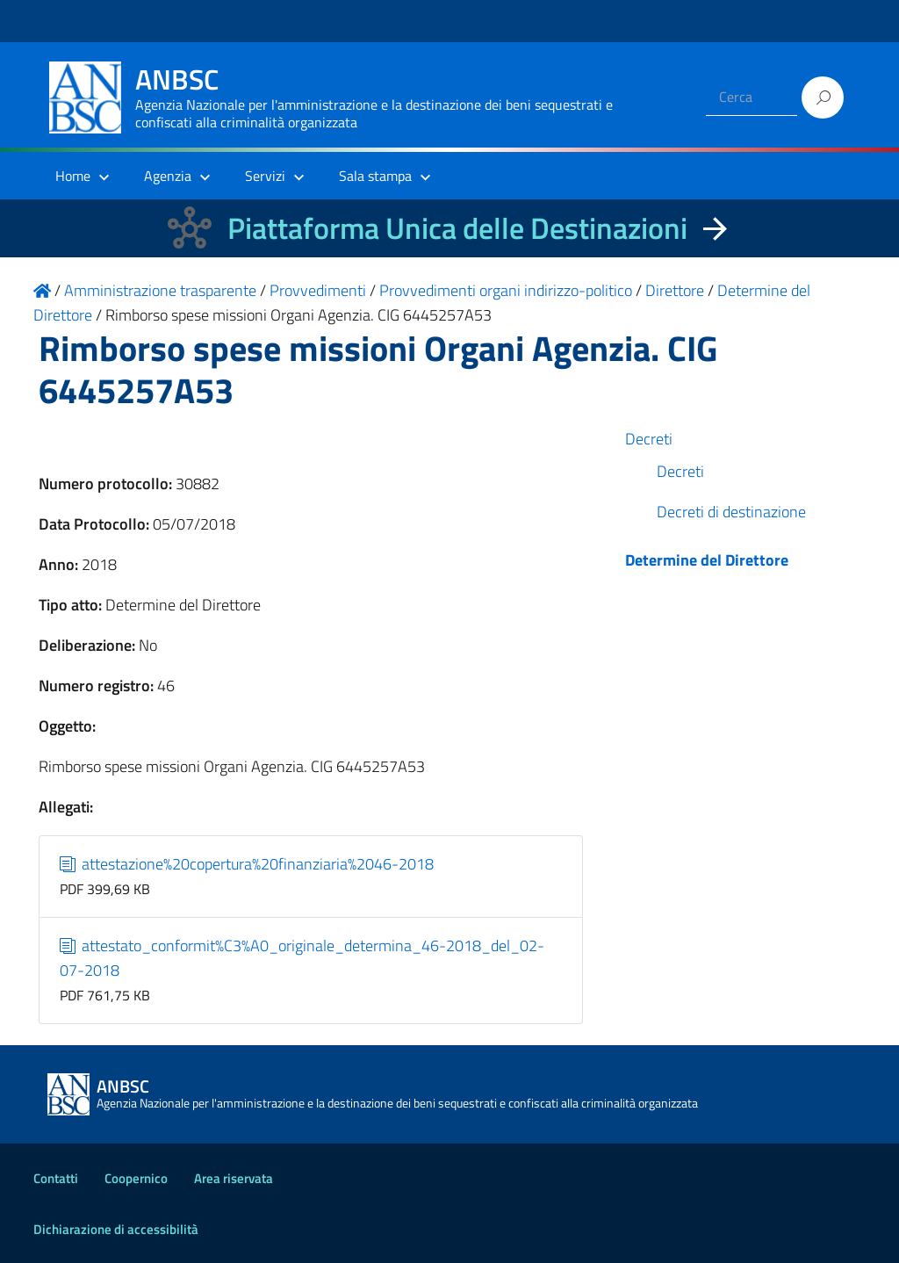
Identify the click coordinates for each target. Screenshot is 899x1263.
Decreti (648, 439)
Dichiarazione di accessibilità (115, 1229)
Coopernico (136, 1178)
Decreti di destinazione (731, 511)
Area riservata (233, 1178)
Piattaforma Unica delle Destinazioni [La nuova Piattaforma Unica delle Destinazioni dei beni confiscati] (457, 228)
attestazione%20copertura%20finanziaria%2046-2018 (247, 864)
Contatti (55, 1178)
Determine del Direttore (706, 560)
